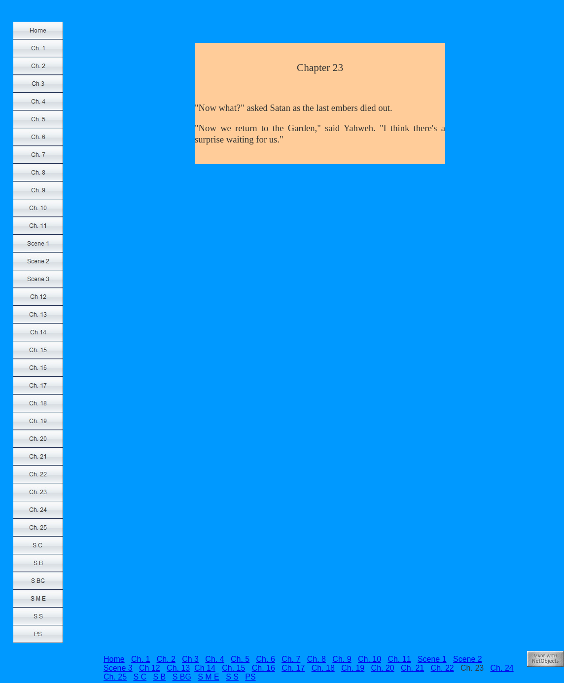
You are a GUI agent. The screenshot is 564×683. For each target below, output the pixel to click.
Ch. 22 (442, 668)
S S (232, 677)
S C (139, 677)
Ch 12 (149, 668)
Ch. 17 (293, 668)
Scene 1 (432, 659)
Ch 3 (190, 659)
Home (114, 659)
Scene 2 (467, 659)
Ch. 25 (115, 677)
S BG (182, 677)
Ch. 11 (399, 659)
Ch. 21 (412, 668)
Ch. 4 (214, 659)
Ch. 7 (291, 659)
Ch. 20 (382, 668)
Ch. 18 (323, 668)
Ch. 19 (352, 668)
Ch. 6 (265, 659)
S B (159, 677)
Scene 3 (118, 668)
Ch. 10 (369, 659)
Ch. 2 (166, 659)
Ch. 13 (178, 668)
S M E (208, 677)
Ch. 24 (502, 668)
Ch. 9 (341, 659)
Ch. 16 (263, 668)
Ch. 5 (240, 659)
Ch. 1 (140, 659)
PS (250, 677)
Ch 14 (204, 668)
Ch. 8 (316, 659)
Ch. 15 (233, 668)
